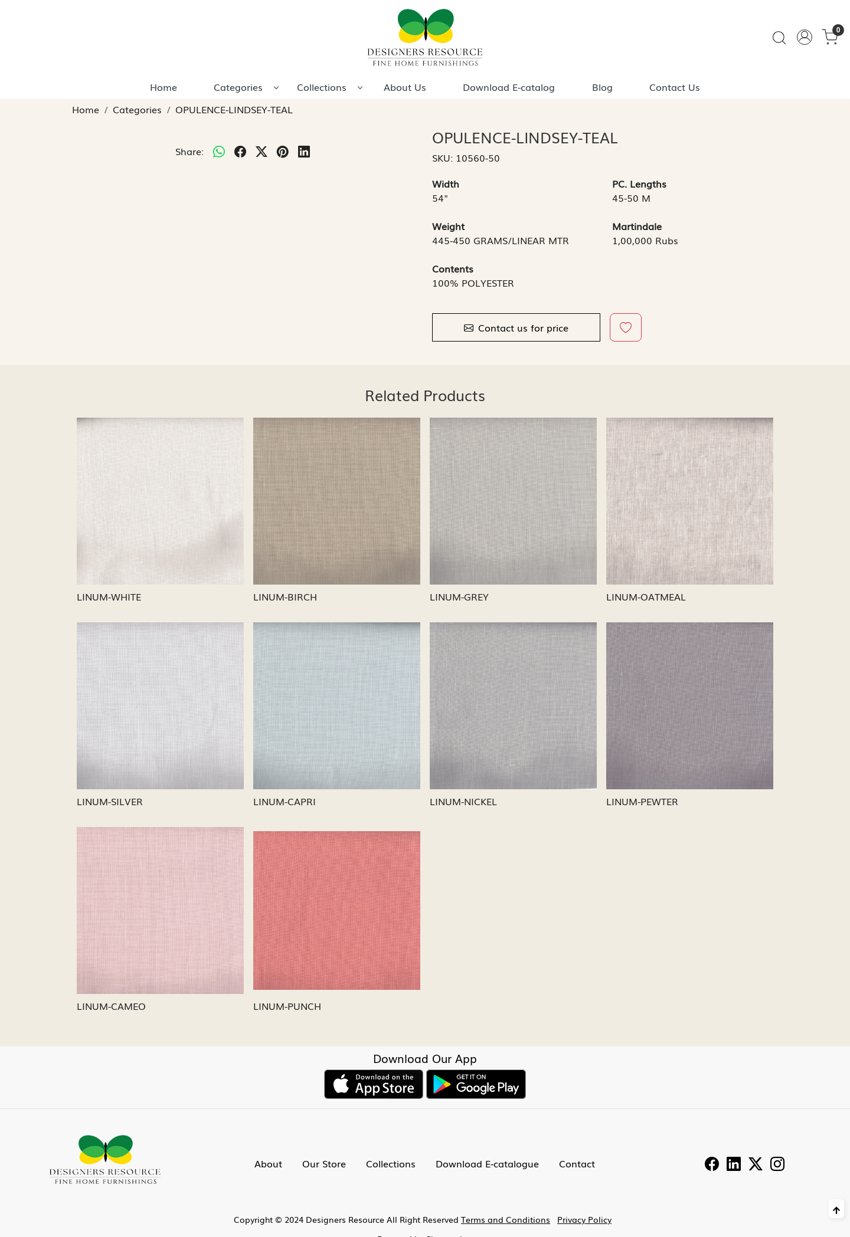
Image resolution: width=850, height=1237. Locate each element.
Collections (329, 87)
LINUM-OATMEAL (646, 596)
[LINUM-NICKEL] (513, 705)
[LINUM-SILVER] (160, 705)
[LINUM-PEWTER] (689, 705)
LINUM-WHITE (109, 596)
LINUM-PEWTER (642, 801)
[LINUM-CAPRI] (336, 705)
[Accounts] (804, 37)
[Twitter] (755, 1165)
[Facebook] (711, 1165)
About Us (405, 87)
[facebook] (240, 151)
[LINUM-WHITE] (160, 501)
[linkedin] (304, 151)
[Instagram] (777, 1165)
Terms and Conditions (505, 1219)
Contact (577, 1163)
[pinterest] (282, 151)
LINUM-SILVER (110, 801)
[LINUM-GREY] (513, 501)
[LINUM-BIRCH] (336, 501)
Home (163, 87)
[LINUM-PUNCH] (336, 910)
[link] (779, 37)
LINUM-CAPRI (284, 801)
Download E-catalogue (487, 1163)
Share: (189, 151)
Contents (452, 268)
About (268, 1163)
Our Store (324, 1163)
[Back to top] (836, 1208)
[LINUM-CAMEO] (160, 910)
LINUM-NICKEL (463, 801)
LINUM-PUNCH (287, 1006)
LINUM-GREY (459, 596)
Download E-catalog (509, 87)
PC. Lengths (639, 183)
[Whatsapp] (219, 151)
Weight (448, 226)
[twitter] (261, 151)
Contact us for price (516, 327)
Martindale (637, 226)
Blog (602, 87)
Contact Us (674, 87)
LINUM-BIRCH (285, 596)
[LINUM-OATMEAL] (689, 501)
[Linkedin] (733, 1165)
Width (445, 183)
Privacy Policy (584, 1219)
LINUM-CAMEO (111, 1006)
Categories (246, 87)
